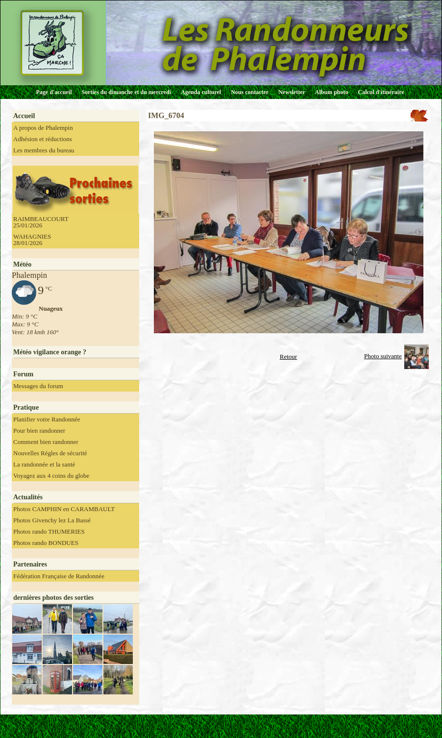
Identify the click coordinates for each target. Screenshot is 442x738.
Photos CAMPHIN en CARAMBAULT (64, 509)
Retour (288, 356)
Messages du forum (38, 386)
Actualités (28, 497)
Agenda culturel (201, 92)
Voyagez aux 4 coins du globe (51, 475)
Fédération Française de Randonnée (58, 576)
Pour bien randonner (39, 430)
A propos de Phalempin (43, 127)
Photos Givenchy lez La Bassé (52, 520)
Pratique (26, 407)
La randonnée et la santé (44, 464)
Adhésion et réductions (42, 139)
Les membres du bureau (43, 150)
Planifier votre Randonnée (46, 419)
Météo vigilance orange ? (49, 352)
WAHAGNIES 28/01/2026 (32, 239)
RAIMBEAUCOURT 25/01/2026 (41, 222)
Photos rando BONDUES (45, 542)
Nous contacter (250, 92)
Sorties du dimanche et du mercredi (126, 92)
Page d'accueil (54, 92)
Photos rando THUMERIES (49, 531)
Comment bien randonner (45, 441)
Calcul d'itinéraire (381, 92)
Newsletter (291, 92)
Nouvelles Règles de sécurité (50, 453)
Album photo (331, 92)
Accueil (24, 116)
